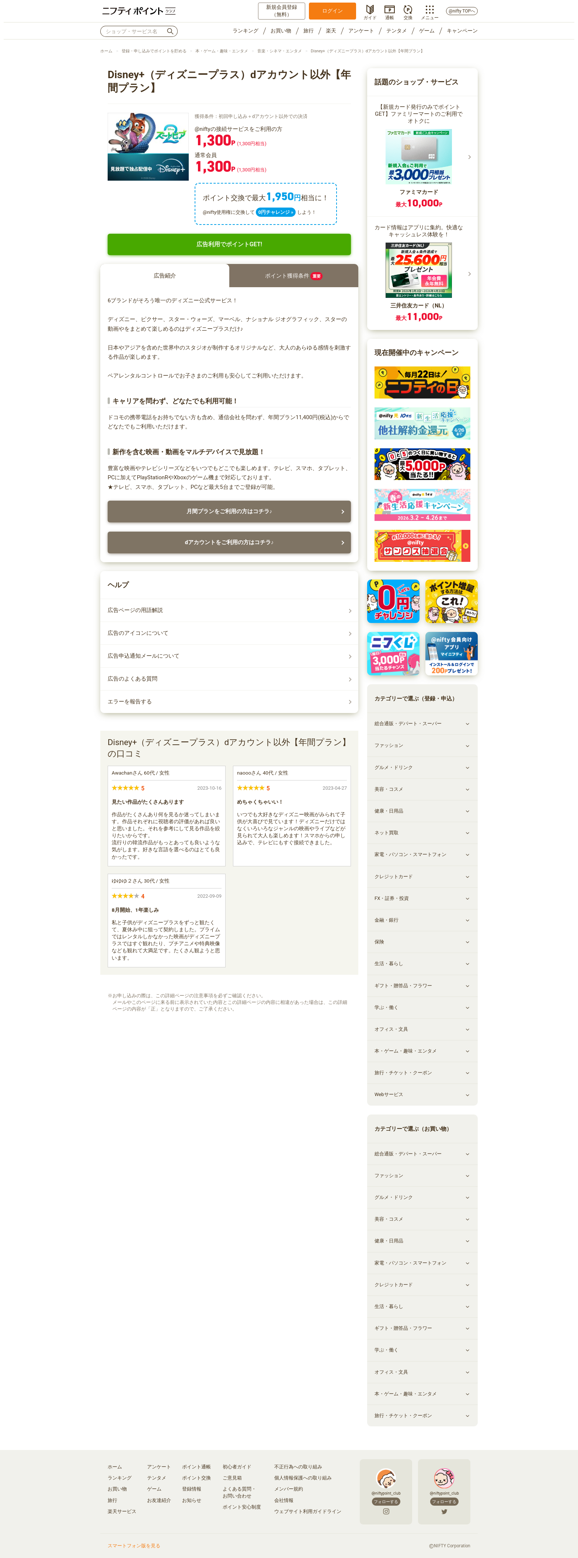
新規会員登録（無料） (281, 10)
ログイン (332, 11)
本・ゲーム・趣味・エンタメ (221, 51)
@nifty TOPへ (462, 11)
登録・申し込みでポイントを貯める (154, 51)
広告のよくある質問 (132, 678)
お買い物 (281, 31)
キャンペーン (462, 31)
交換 (408, 17)
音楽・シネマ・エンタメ (279, 51)
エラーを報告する (130, 701)
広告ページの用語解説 (135, 610)
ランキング (245, 31)
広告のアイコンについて (138, 633)
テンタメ (396, 31)
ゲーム (427, 31)
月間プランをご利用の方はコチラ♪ (229, 511)
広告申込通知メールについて (144, 656)
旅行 (308, 31)
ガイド (370, 17)
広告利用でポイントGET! (229, 244)
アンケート (361, 31)
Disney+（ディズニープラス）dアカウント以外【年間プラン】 (368, 51)
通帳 (389, 17)
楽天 (331, 31)
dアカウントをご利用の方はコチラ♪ (229, 542)
